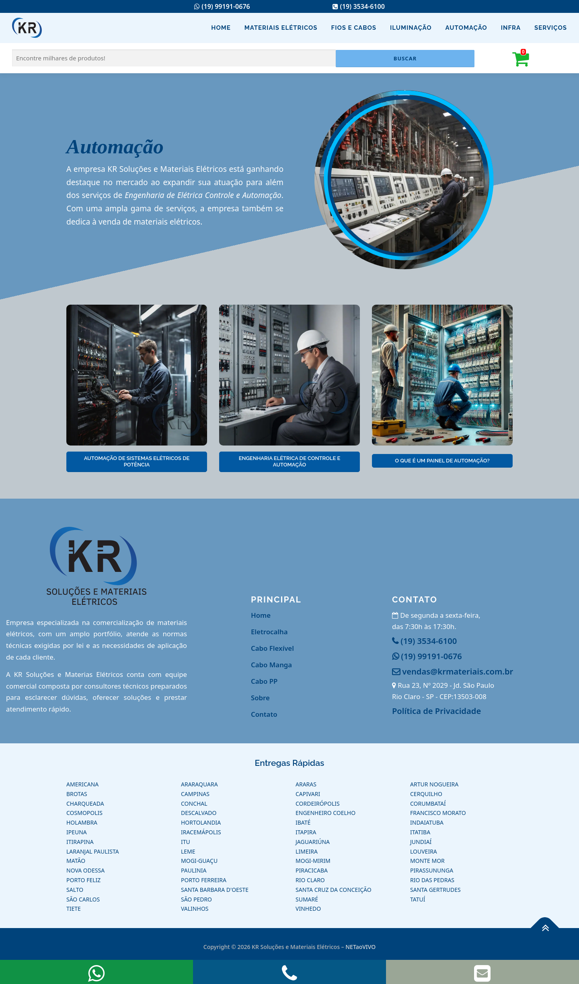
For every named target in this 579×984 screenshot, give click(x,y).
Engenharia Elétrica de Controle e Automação (290, 461)
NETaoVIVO (360, 947)
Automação (466, 27)
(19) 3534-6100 (358, 6)
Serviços (550, 27)
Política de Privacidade (436, 710)
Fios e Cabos (354, 27)
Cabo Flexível (272, 648)
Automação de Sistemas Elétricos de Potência (137, 461)
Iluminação (411, 27)
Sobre (260, 697)
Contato (264, 714)
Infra (511, 27)
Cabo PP (264, 681)
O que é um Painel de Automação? (442, 461)
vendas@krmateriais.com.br (452, 671)
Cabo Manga (271, 664)
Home (221, 27)
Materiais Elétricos (281, 27)
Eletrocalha (269, 631)
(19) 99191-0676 (222, 6)
